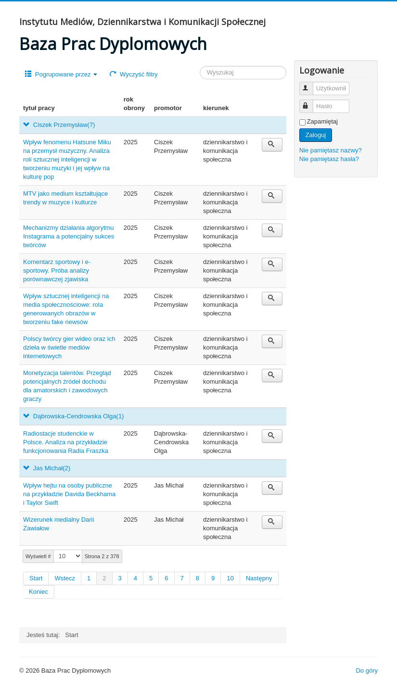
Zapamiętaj (322, 121)
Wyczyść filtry (133, 74)
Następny (259, 578)
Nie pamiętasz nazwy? (330, 150)
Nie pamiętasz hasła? (329, 159)
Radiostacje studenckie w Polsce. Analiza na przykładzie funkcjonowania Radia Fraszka (65, 442)
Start (35, 578)
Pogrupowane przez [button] (61, 74)
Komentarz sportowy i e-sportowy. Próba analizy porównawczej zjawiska (56, 270)
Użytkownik (310, 84)
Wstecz (64, 578)
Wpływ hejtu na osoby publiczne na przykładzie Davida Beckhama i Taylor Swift (69, 494)
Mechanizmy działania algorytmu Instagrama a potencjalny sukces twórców (68, 236)
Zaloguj (316, 134)
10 (230, 578)
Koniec (38, 591)
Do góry (367, 670)
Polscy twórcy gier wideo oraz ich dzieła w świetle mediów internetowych (69, 347)
